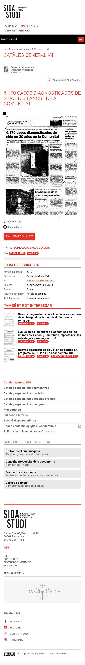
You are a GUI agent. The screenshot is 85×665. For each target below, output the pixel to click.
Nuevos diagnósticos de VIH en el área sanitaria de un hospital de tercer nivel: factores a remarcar (49, 317)
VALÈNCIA (33, 253)
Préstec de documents (20, 472)
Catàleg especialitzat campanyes (26, 388)
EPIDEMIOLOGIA (17, 253)
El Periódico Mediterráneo (40, 280)
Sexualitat (10, 565)
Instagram (13, 640)
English (35, 26)
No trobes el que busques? (23, 451)
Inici (5, 49)
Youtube (12, 627)
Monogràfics (12, 409)
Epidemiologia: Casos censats (30, 247)
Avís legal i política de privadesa (32, 654)
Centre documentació (19, 49)
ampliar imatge (13, 221)
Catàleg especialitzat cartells (24, 393)
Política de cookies (57, 654)
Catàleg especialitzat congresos (26, 404)
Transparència (42, 591)
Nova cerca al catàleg (66, 79)
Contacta (10, 30)
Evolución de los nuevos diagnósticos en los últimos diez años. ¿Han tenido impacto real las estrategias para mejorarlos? (49, 335)
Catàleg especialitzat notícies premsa (29, 398)
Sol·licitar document (19, 236)
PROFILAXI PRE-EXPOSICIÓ (64, 356)
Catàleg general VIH (40, 49)
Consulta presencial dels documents (30, 461)
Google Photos (16, 633)
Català (24, 26)
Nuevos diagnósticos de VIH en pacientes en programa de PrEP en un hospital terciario (47, 351)
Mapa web (24, 30)
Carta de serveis (16, 482)
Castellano (11, 26)
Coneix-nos (11, 559)
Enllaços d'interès (16, 415)
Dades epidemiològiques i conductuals (42, 426)
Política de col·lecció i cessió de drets (29, 431)
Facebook (13, 621)
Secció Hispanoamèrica (20, 420)
